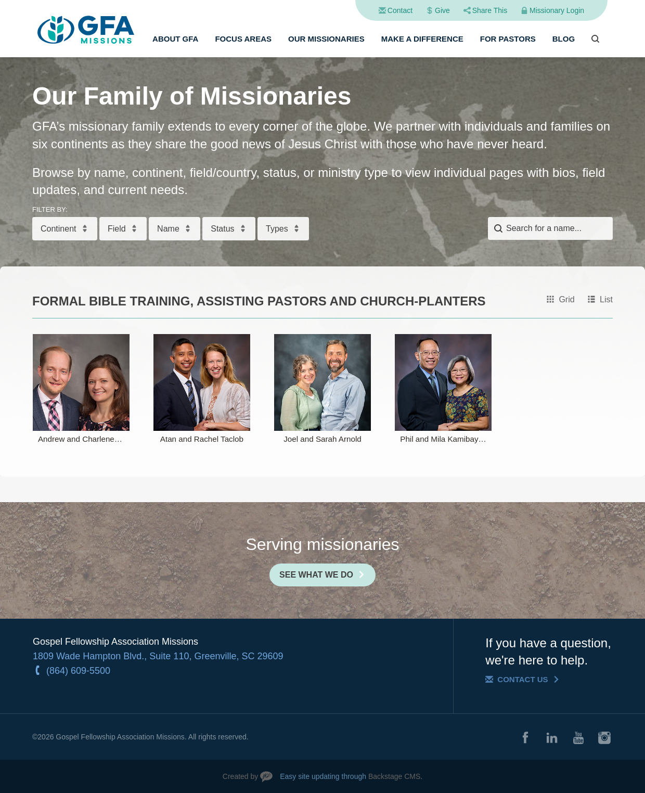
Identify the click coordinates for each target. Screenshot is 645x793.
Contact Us (522, 679)
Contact (400, 10)
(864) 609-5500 (78, 671)
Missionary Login (557, 10)
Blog (563, 38)
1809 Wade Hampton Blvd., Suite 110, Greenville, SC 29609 (158, 656)
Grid (566, 299)
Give (442, 10)
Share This (489, 10)
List (606, 299)
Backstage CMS (394, 776)
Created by (240, 776)
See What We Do (316, 574)
